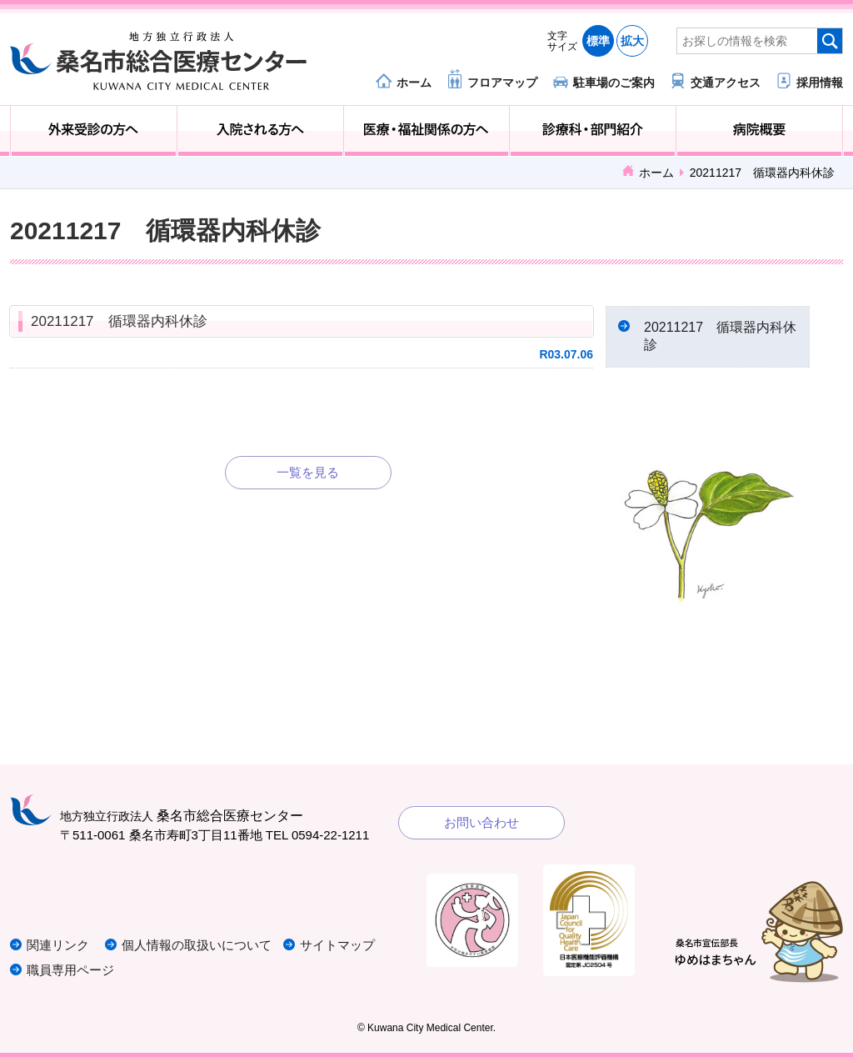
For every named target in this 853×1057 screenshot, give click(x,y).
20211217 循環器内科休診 (119, 321)
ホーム (414, 82)
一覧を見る (308, 472)
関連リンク (58, 945)
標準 (598, 41)
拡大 (632, 41)
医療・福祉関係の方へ (427, 131)
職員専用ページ (70, 970)
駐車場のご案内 (614, 82)
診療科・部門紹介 (593, 131)
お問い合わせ (481, 822)
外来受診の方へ (94, 131)
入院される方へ (260, 131)
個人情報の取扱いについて (197, 945)
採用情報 (819, 82)
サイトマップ (337, 945)
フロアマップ (502, 82)
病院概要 (759, 131)
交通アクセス (726, 82)
